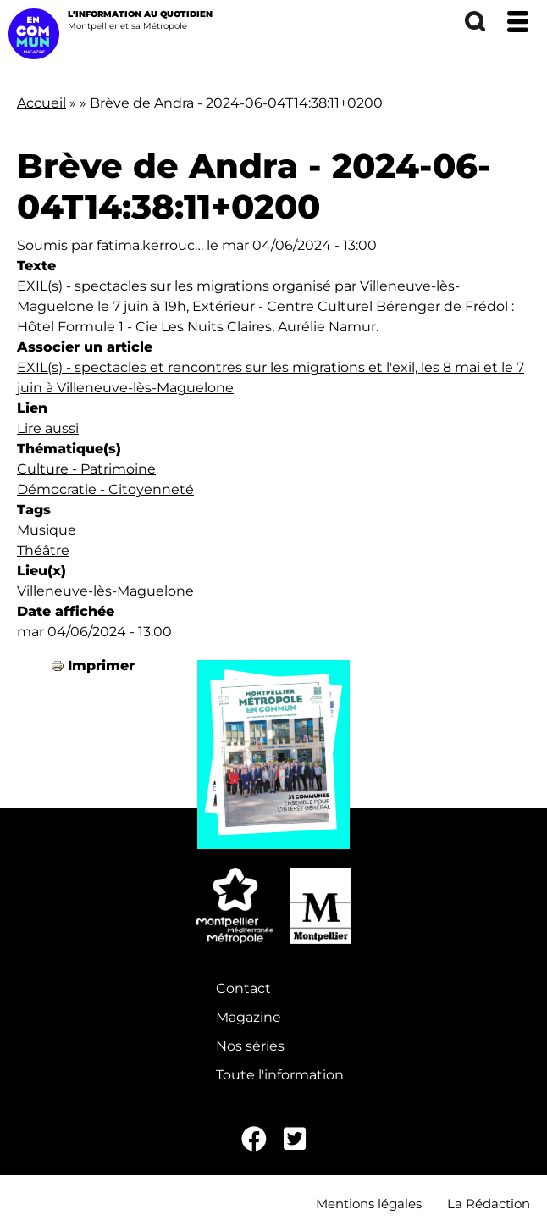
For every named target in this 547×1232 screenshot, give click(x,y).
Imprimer (101, 666)
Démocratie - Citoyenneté (105, 489)
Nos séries (250, 1046)
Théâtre (43, 550)
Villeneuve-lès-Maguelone (105, 591)
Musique (46, 530)
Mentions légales (369, 1204)
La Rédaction (488, 1204)
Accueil (41, 103)
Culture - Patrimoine (86, 469)
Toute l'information (280, 1075)
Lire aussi (48, 428)
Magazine (248, 1017)
